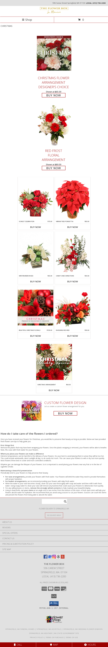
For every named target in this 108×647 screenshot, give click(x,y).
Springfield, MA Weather (40, 633)
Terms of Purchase (55, 637)
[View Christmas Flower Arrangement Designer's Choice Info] (54, 53)
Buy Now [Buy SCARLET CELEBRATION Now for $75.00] (35, 227)
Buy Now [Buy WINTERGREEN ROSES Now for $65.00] (35, 281)
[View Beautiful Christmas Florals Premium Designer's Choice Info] (35, 307)
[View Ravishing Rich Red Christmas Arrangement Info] (72, 307)
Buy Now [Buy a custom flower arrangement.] (65, 413)
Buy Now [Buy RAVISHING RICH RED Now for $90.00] (72, 335)
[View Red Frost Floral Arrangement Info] (54, 126)
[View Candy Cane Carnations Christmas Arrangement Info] (72, 253)
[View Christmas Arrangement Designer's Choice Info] (54, 361)
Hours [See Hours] (90, 644)
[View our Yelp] (63, 557)
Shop (27, 20)
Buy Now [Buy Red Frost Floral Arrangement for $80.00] (53, 168)
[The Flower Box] (54, 13)
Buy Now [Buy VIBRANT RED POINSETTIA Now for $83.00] (72, 227)
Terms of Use (72, 637)
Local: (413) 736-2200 (54, 576)
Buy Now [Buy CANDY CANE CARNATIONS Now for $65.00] (72, 281)
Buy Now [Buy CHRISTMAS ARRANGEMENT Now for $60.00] (54, 390)
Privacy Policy (37, 637)
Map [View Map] (54, 644)
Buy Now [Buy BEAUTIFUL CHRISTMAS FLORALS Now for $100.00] (35, 335)
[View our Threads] (58, 557)
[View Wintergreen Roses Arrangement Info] (35, 253)
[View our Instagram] (54, 557)
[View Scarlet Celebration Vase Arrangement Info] (35, 198)
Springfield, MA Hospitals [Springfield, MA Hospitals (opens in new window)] (49, 629)
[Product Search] (54, 501)
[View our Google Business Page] (50, 557)
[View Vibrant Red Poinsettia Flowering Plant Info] (72, 198)
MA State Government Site (66, 633)
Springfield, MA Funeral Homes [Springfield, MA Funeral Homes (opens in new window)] (20, 629)
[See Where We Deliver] (54, 515)
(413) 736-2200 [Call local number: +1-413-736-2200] (99, 3)
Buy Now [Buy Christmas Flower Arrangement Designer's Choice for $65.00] (53, 95)
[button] (54, 603)
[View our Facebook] (45, 557)
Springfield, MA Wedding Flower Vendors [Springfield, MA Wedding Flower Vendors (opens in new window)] (83, 629)
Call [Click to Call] (18, 644)
